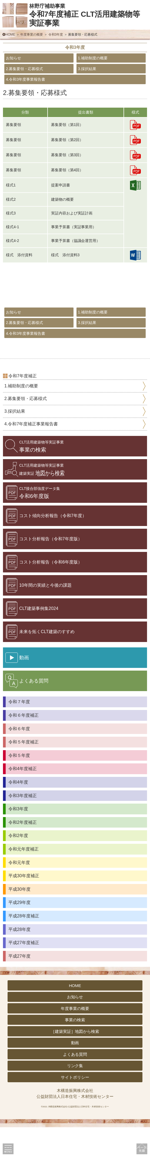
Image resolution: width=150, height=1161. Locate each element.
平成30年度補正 (23, 909)
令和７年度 (19, 735)
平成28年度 (19, 963)
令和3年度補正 (22, 829)
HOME (10, 34)
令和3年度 (55, 34)
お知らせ (19, 61)
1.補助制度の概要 (102, 61)
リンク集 (75, 1099)
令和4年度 (18, 816)
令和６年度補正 (23, 749)
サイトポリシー (75, 1111)
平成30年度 (19, 923)
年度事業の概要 (31, 34)
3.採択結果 (93, 77)
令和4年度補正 (22, 802)
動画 (75, 1076)
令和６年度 (19, 762)
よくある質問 (75, 1088)
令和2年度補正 (22, 856)
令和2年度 (18, 869)
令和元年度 (19, 896)
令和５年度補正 (23, 776)
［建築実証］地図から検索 (75, 1065)
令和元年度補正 (23, 883)
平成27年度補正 (23, 976)
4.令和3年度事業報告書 (38, 93)
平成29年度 (19, 936)
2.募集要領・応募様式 (36, 77)
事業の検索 (41, 480)
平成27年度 (19, 990)
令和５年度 (19, 789)
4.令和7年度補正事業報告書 (31, 458)
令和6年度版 (39, 526)
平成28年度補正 (23, 950)
